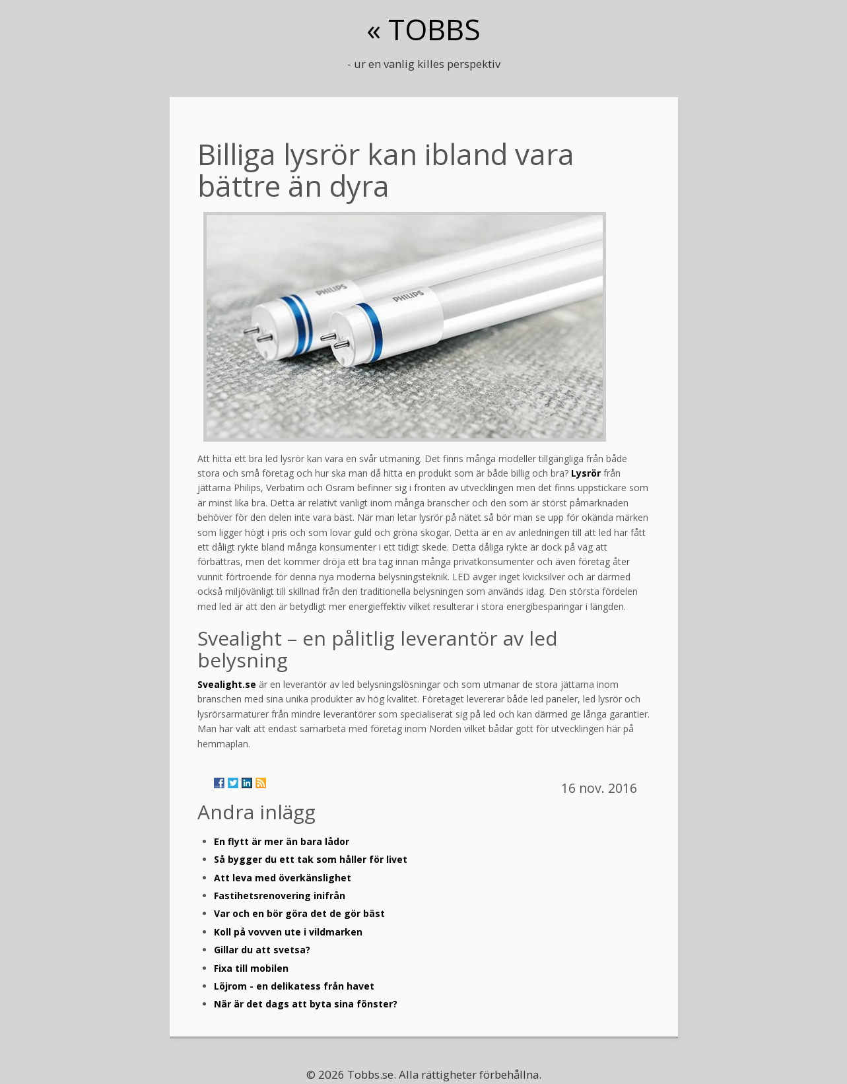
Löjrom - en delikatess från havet (294, 986)
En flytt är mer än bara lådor (281, 841)
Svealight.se (226, 684)
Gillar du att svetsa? (262, 949)
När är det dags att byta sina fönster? (305, 1004)
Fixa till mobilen (251, 968)
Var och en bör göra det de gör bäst (299, 913)
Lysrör (586, 473)
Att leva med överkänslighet (282, 877)
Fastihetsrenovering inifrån (279, 895)
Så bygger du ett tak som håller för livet (310, 859)
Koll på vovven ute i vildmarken (288, 932)
